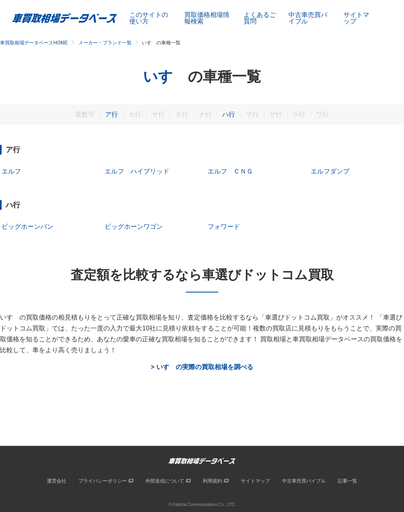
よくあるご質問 (260, 18)
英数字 (85, 114)
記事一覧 (347, 481)
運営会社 (56, 481)
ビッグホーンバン (27, 226)
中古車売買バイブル (307, 18)
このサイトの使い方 (148, 18)
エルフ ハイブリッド (137, 171)
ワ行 (322, 114)
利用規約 (212, 481)
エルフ (11, 171)
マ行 (252, 114)
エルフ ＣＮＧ (230, 171)
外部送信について (164, 481)
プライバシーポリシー (102, 481)
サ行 (158, 114)
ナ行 (205, 114)
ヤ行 (275, 114)
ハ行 (228, 114)
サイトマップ (356, 18)
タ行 (181, 114)
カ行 (134, 114)
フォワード (224, 226)
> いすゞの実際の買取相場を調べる (202, 367)
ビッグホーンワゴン (134, 226)
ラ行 (298, 114)
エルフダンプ (330, 171)
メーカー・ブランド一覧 (105, 43)
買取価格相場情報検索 (206, 18)
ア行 (111, 114)
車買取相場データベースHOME (34, 43)
